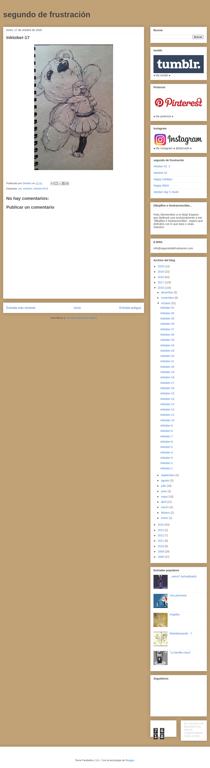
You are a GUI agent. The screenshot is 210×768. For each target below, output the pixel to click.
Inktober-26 (167, 334)
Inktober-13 (167, 404)
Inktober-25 (167, 339)
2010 (161, 546)
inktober (27, 188)
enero (165, 518)
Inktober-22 (167, 356)
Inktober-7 (166, 436)
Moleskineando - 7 (181, 633)
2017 (161, 282)
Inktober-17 (167, 382)
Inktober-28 (167, 323)
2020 (161, 266)
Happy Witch (161, 185)
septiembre (168, 475)
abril (164, 501)
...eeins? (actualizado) (183, 576)
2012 (161, 535)
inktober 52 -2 (161, 166)
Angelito (175, 614)
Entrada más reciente (20, 307)
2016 (161, 287)
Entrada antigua (130, 307)
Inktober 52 (160, 172)
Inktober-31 (167, 307)
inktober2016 (40, 188)
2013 (161, 530)
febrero (165, 512)
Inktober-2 (166, 463)
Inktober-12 (167, 409)
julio (164, 485)
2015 (161, 524)
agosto (165, 480)
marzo (165, 507)
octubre (166, 303)
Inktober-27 (167, 329)
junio (164, 491)
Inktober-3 (166, 457)
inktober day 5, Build (165, 192)
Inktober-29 (167, 318)
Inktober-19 (167, 372)
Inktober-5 (166, 447)
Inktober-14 (167, 398)
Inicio (77, 307)
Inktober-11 (167, 414)
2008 (161, 556)
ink (20, 188)
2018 (161, 277)
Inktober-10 (167, 420)
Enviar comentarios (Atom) (82, 317)
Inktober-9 (166, 425)
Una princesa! (178, 595)
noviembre (167, 297)
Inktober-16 (167, 388)
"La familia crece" (180, 652)
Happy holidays (162, 179)
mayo (164, 496)
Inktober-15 (167, 393)
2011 (161, 540)
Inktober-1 (166, 468)
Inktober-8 (166, 430)
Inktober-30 (167, 313)
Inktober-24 (167, 345)
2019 (161, 271)
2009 (161, 551)
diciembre (167, 292)
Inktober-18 (167, 377)
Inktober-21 (167, 361)
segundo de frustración (46, 14)
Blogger (130, 760)
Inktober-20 (167, 366)
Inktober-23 (167, 350)
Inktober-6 (166, 441)
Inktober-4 (166, 452)
